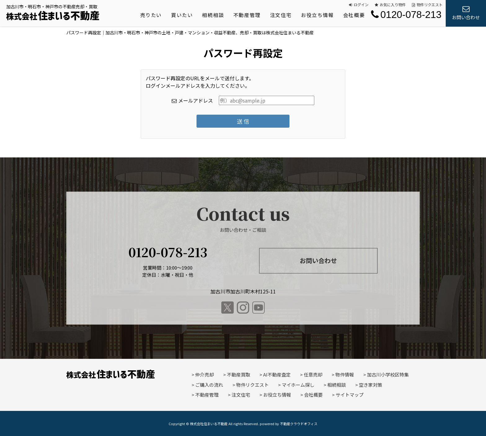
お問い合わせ (318, 260)
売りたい (151, 15)
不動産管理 (247, 15)
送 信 (243, 121)
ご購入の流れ (209, 384)
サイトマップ (350, 394)
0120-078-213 (406, 14)
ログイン (359, 4)
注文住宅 (281, 15)
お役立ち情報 (317, 15)
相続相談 (213, 15)
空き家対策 (370, 384)
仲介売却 (204, 374)
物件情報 (344, 374)
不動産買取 (238, 374)
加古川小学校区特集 (388, 374)
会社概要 (354, 15)
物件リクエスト (427, 4)
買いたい (182, 15)
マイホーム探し (298, 384)
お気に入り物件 (390, 4)
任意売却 (313, 374)
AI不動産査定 (277, 374)
